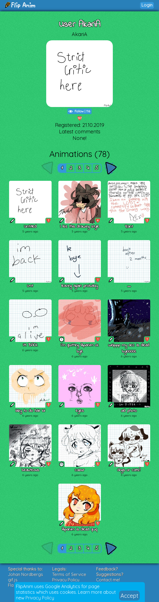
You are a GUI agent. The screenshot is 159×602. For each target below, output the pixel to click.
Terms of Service (69, 574)
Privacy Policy (40, 598)
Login (146, 5)
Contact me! (108, 579)
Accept (129, 595)
